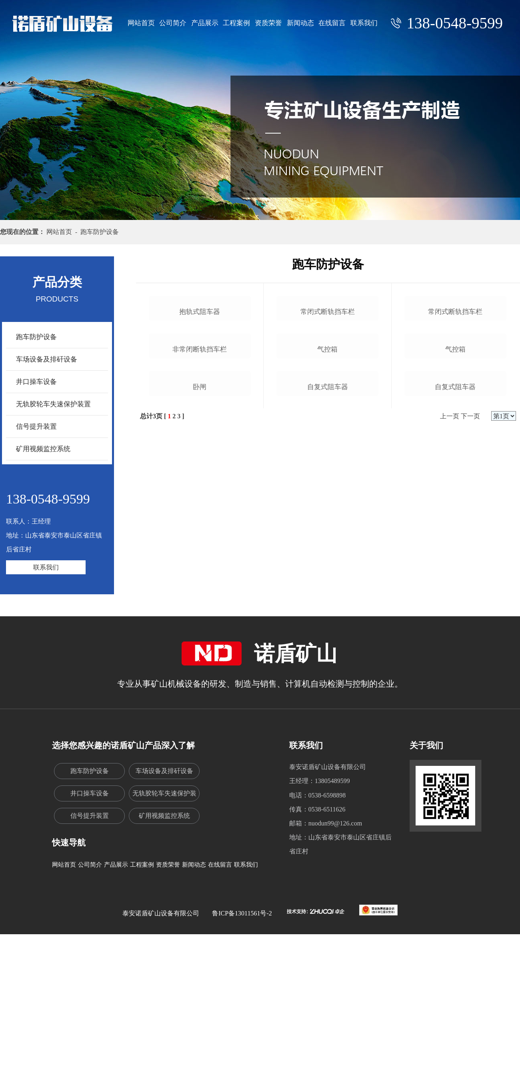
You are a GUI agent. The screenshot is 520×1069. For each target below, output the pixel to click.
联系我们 (364, 23)
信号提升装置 (36, 426)
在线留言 (332, 23)
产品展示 (204, 23)
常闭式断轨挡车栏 (327, 408)
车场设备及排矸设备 (46, 359)
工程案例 (236, 23)
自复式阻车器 (327, 675)
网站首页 (141, 23)
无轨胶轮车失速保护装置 (53, 404)
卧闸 (199, 675)
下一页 (470, 705)
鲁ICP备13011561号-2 (242, 1032)
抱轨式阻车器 (199, 408)
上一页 (449, 705)
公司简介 (172, 23)
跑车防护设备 (36, 337)
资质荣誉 (268, 23)
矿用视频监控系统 (43, 449)
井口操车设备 (36, 382)
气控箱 (327, 541)
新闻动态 (300, 23)
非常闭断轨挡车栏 (199, 541)
